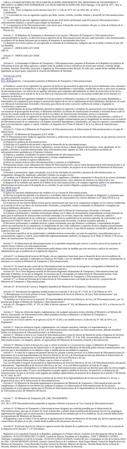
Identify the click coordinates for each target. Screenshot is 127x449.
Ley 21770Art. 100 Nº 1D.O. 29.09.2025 (11, 78)
